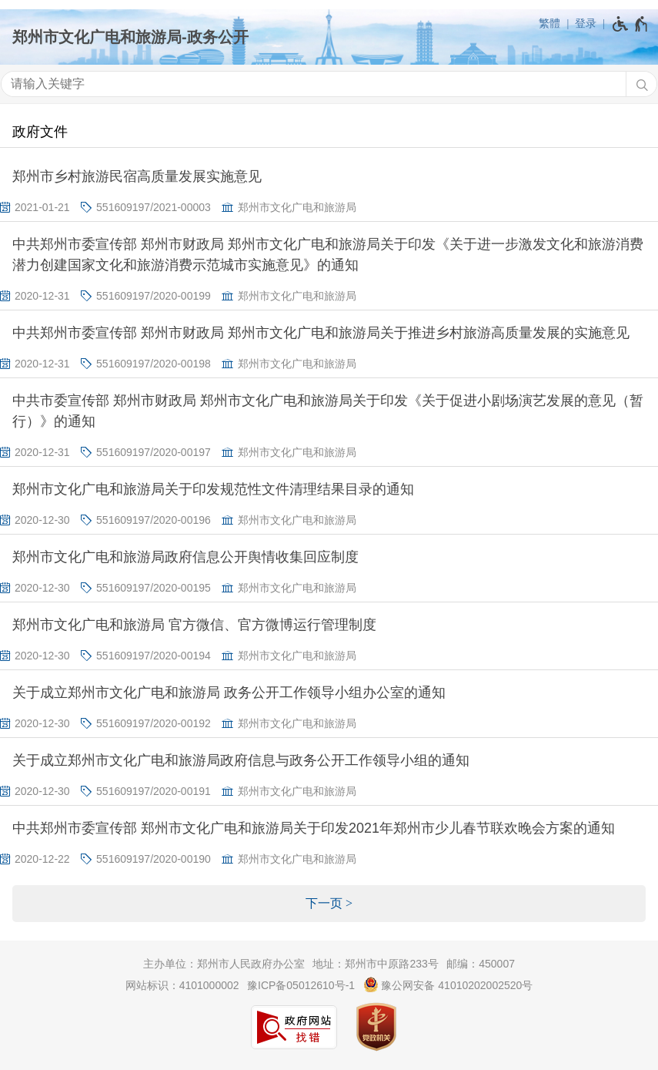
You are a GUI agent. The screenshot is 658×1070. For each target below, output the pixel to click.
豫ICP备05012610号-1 (301, 985)
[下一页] (329, 903)
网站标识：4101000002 (182, 985)
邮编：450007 (480, 964)
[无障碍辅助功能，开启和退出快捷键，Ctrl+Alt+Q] (630, 24)
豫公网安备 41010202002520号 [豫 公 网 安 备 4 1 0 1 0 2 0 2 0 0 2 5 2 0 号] (448, 984)
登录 (585, 23)
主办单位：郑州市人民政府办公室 (224, 964)
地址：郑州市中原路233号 (375, 964)
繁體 (549, 23)
